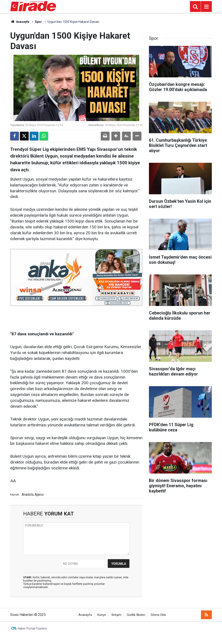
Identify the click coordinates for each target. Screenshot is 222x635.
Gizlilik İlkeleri (136, 615)
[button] (115, 136)
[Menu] (206, 6)
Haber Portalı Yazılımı (32, 628)
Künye (101, 615)
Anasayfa (19, 21)
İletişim (116, 615)
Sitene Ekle (158, 615)
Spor (38, 21)
